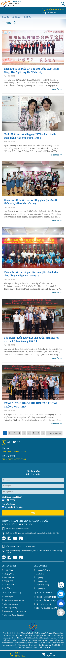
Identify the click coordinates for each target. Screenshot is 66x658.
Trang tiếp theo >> (54, 433)
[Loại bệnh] (33, 486)
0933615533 (20, 451)
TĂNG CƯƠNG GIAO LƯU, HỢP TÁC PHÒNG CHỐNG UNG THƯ (30, 405)
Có (4, 500)
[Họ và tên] (33, 480)
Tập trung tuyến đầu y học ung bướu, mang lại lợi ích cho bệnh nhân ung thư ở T (31, 339)
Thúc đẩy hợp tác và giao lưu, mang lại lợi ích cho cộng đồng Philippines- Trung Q (31, 274)
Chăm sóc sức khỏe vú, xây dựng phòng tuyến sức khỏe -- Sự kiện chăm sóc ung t (31, 202)
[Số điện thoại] (33, 492)
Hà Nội (49, 9)
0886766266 (7, 451)
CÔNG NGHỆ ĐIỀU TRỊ (11, 593)
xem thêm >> (56, 89)
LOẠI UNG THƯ (40, 566)
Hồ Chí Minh (58, 9)
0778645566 (20, 459)
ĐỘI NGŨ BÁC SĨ (9, 566)
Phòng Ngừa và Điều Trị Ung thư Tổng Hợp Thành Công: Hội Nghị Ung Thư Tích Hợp (31, 70)
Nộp (33, 513)
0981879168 (7, 459)
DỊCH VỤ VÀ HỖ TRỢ (43, 593)
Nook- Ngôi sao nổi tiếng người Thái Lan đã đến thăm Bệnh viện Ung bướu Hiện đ (30, 136)
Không (11, 500)
